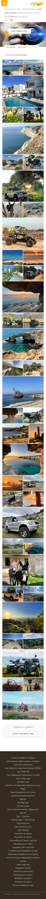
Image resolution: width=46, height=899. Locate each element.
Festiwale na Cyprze (23, 833)
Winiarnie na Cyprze (23, 878)
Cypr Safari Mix (23, 772)
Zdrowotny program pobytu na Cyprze (23, 761)
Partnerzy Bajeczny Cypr (23, 885)
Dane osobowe (23, 864)
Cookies (23, 861)
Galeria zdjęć (22, 47)
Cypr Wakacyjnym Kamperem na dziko (23, 775)
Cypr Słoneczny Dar (23, 827)
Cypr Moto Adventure (23, 765)
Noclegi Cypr (23, 803)
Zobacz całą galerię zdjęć (23, 734)
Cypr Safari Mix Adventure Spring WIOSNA (23, 768)
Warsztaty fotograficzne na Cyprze (23, 854)
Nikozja (23, 799)
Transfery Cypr (23, 782)
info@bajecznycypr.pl (17, 16)
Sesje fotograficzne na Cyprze (23, 792)
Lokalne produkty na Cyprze (23, 758)
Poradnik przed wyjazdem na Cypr (23, 851)
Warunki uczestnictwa (23, 871)
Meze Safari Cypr (23, 778)
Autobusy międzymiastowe (23, 796)
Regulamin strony (23, 868)
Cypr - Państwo (23, 816)
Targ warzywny (23, 823)
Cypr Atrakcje (23, 830)
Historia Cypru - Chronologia (23, 820)
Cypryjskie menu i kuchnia (23, 847)
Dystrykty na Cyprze (23, 837)
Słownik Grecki (23, 806)
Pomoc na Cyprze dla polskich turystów (23, 858)
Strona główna (10, 47)
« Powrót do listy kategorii (16, 55)
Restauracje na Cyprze (23, 875)
